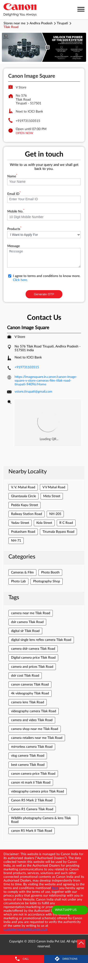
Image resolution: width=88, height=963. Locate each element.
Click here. (20, 280)
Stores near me (14, 23)
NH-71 (16, 540)
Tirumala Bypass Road (58, 531)
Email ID (14, 194)
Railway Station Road (26, 514)
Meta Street (51, 496)
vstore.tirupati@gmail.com (33, 391)
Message (13, 246)
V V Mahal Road (53, 487)
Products (14, 229)
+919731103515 (28, 121)
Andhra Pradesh (41, 23)
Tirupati (62, 23)
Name (12, 176)
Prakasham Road (23, 531)
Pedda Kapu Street (24, 505)
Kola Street (44, 523)
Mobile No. (15, 211)
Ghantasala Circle (23, 496)
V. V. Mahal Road (23, 487)
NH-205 (55, 514)
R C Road (66, 523)
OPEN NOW (24, 133)
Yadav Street (20, 523)
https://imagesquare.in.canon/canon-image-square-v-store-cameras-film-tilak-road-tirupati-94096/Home (46, 380)
